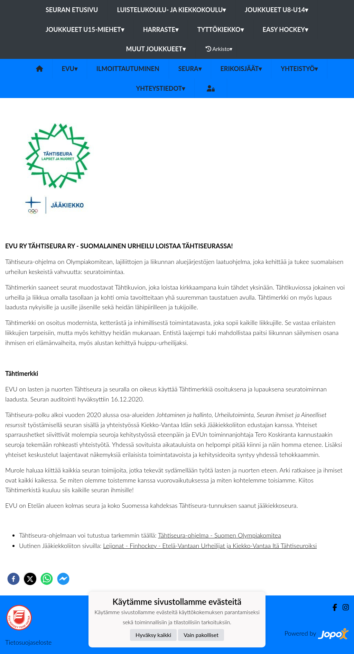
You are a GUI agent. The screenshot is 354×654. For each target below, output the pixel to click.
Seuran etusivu (72, 10)
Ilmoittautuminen (127, 68)
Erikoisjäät (241, 68)
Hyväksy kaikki (153, 634)
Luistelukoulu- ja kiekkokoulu (171, 10)
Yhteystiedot (160, 88)
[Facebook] (332, 607)
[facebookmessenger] (63, 579)
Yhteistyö (299, 68)
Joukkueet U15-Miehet (85, 29)
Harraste (160, 29)
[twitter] (30, 579)
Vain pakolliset (201, 634)
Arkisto (219, 49)
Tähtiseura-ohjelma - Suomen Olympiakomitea (219, 535)
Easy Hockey (285, 29)
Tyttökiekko (220, 29)
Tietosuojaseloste (28, 642)
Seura (190, 68)
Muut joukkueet (156, 49)
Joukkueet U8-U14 (276, 10)
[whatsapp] (46, 579)
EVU (69, 68)
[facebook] (13, 579)
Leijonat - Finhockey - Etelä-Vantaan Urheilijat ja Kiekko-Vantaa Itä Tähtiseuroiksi (210, 545)
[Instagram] (343, 607)
